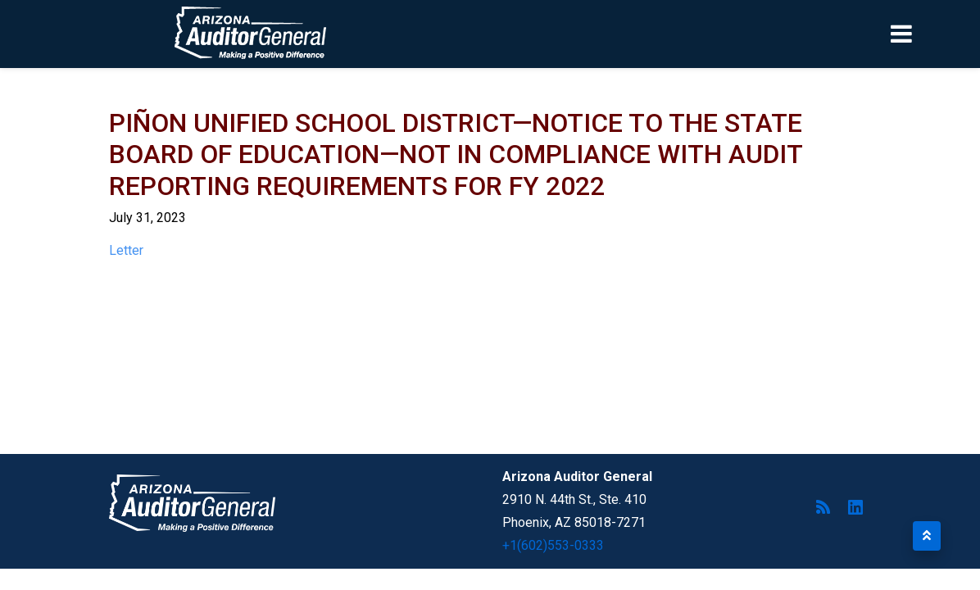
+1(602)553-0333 (553, 545)
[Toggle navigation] (929, 33)
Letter (126, 250)
